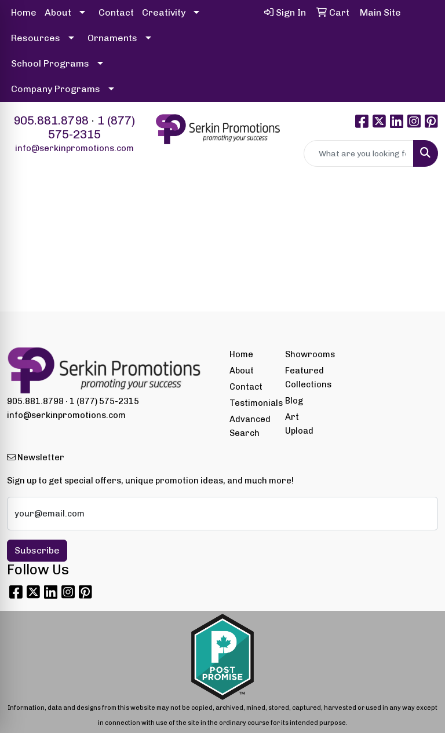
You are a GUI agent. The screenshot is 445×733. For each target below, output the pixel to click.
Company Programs (55, 88)
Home (24, 12)
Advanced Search (250, 426)
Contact (116, 12)
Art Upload (299, 424)
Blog (294, 400)
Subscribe (37, 550)
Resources (35, 37)
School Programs (50, 63)
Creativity (163, 12)
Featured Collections (306, 377)
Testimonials (250, 403)
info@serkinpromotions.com (74, 148)
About (58, 12)
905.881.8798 (51, 120)
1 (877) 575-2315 (92, 127)
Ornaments (112, 37)
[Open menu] (421, 203)
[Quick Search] (359, 153)
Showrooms (306, 354)
